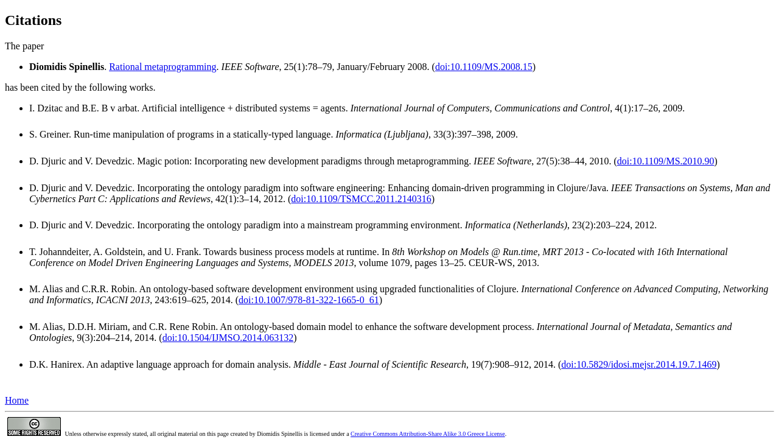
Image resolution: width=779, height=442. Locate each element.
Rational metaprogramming (162, 66)
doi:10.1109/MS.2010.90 (665, 161)
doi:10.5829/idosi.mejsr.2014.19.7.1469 (638, 364)
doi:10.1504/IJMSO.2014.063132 (228, 337)
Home (17, 400)
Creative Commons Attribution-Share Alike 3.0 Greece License (428, 433)
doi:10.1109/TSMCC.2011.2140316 (361, 199)
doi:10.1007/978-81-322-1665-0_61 (309, 300)
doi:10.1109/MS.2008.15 (484, 66)
